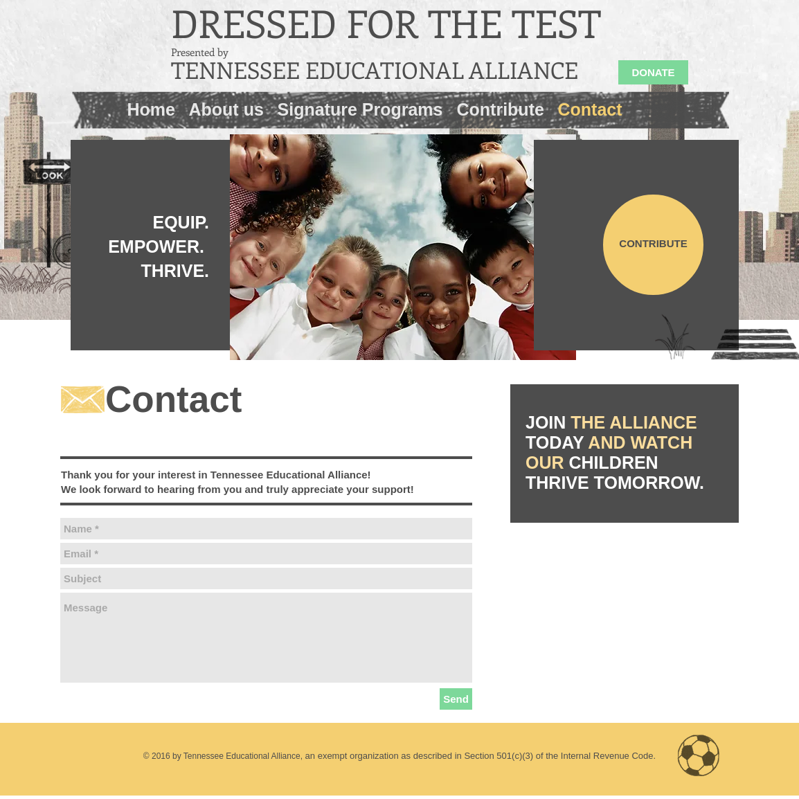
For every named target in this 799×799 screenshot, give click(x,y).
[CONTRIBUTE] (653, 245)
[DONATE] (653, 72)
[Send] (456, 699)
